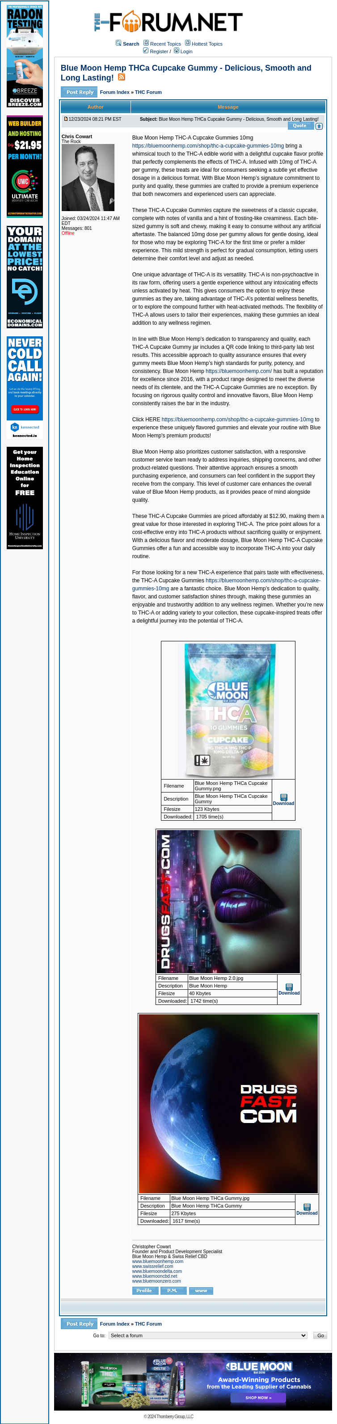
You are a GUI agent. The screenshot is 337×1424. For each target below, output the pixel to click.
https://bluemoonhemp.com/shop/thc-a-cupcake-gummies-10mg (208, 146)
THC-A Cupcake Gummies (172, 580)
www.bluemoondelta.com (157, 1271)
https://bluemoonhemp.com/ (239, 371)
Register (155, 51)
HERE (152, 419)
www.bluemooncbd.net (154, 1276)
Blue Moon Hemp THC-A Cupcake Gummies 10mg (192, 138)
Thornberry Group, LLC (174, 1416)
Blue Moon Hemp (183, 371)
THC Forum (148, 92)
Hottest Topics (207, 44)
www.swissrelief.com (152, 1266)
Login (183, 51)
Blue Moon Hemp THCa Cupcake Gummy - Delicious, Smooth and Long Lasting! (239, 119)
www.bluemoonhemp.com (158, 1261)
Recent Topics (165, 44)
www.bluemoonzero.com (156, 1281)
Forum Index (115, 92)
